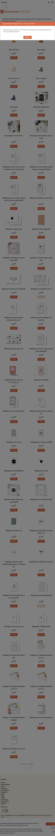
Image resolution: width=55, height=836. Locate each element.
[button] (27, 37)
